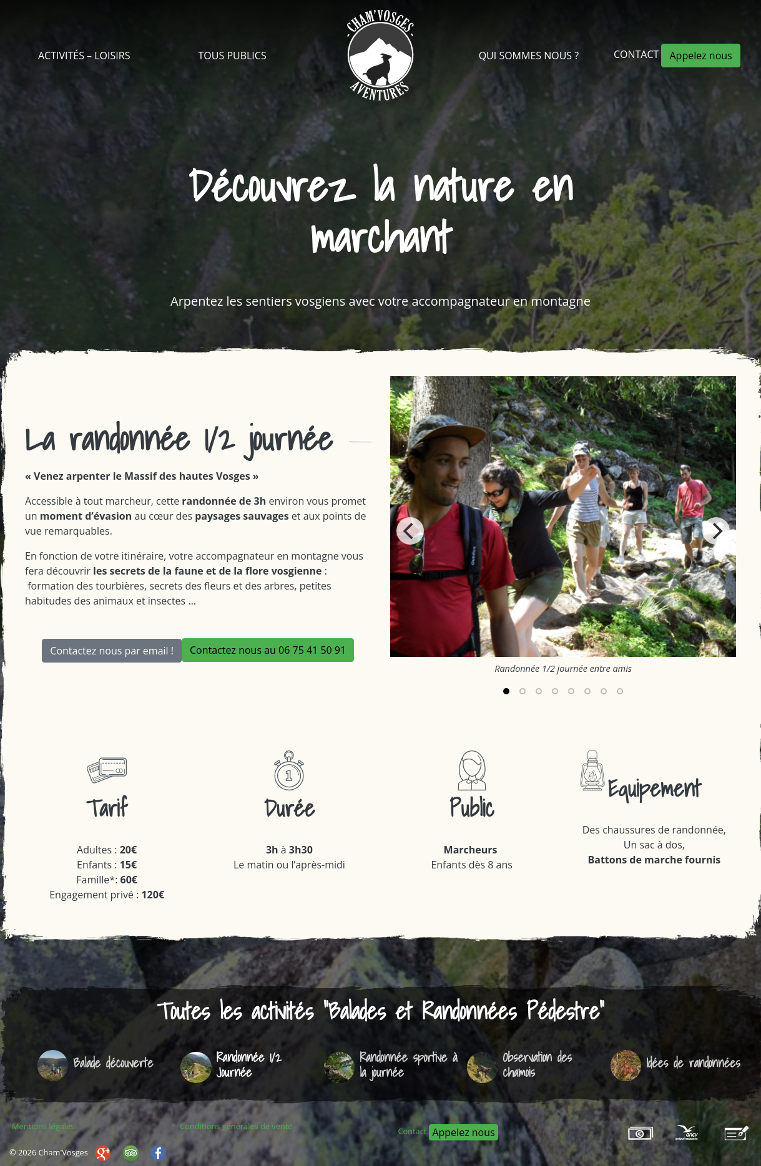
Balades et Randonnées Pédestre (463, 1011)
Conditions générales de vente (236, 1126)
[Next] (716, 531)
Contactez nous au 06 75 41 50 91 (268, 650)
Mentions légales (43, 1126)
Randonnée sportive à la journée (408, 1065)
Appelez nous (700, 55)
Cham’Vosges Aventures (380, 55)
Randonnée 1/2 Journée (249, 1065)
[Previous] (410, 531)
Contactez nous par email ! (112, 651)
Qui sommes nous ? (529, 55)
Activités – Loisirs (84, 55)
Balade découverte (113, 1063)
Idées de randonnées (693, 1063)
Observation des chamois (537, 1065)
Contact (638, 54)
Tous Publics (233, 55)
